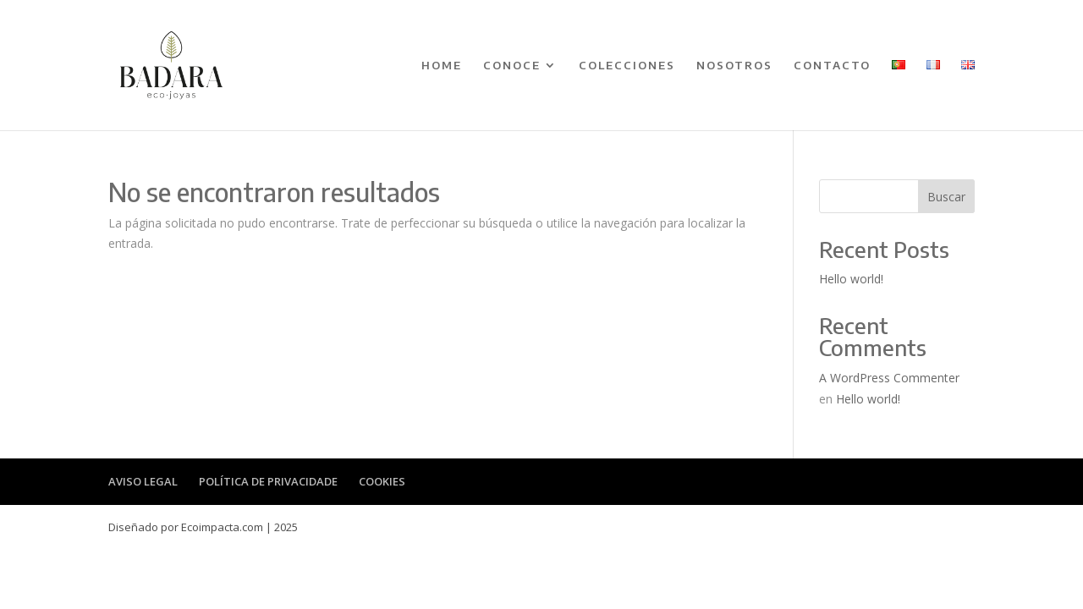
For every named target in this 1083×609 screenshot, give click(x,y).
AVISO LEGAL (143, 481)
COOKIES (382, 481)
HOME (441, 65)
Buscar (946, 197)
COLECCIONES (627, 65)
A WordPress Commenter (889, 378)
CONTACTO (832, 65)
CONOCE (512, 65)
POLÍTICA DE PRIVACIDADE (268, 481)
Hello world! (851, 279)
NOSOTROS (734, 65)
